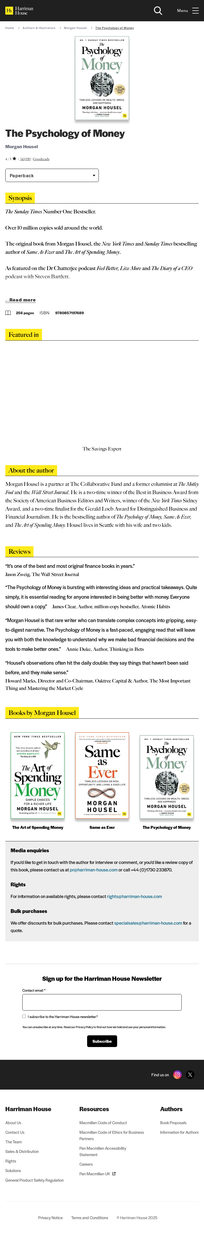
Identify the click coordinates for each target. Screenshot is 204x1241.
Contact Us (14, 1132)
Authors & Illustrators (39, 28)
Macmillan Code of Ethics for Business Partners (111, 1135)
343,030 (25, 159)
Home (9, 28)
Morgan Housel (75, 28)
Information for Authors (179, 1132)
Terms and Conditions (89, 1217)
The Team (13, 1141)
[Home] (19, 10)
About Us (13, 1122)
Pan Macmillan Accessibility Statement (102, 1151)
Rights (10, 1161)
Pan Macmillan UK (97, 1173)
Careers (86, 1164)
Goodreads (41, 159)
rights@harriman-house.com (134, 896)
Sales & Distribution (22, 1151)
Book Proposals (173, 1122)
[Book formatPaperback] (48, 175)
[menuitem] (34, 1109)
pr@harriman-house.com (94, 869)
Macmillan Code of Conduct (103, 1122)
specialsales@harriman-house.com (148, 923)
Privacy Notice (50, 1217)
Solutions (13, 1170)
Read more (23, 299)
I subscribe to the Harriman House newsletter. (60, 1016)
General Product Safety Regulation (34, 1180)
